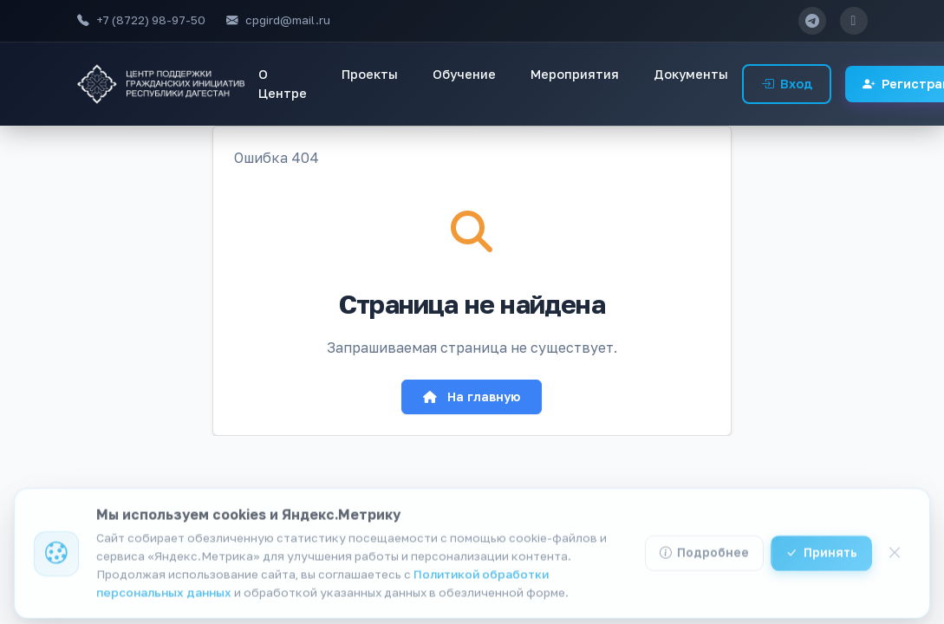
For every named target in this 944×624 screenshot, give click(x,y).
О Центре (282, 84)
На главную (471, 396)
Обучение (464, 74)
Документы (691, 74)
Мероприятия (575, 74)
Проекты (370, 74)
